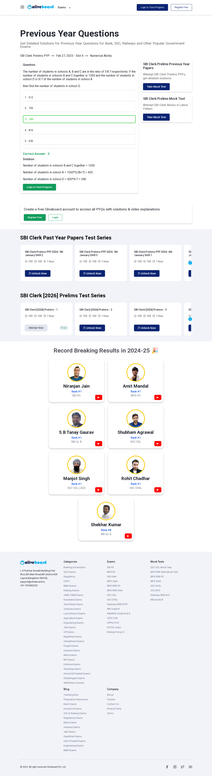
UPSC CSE (112, 618)
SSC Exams (70, 572)
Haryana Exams (72, 650)
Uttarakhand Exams (74, 641)
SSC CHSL (112, 599)
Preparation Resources (76, 699)
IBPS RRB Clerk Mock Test (164, 572)
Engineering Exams (74, 622)
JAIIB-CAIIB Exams (73, 595)
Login (55, 217)
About (110, 694)
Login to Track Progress (152, 7)
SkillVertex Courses (74, 682)
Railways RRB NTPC (117, 604)
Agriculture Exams (73, 618)
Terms (110, 713)
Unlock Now (38, 273)
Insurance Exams (73, 708)
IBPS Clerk (112, 581)
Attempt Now (36, 327)
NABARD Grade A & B (118, 613)
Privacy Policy (114, 708)
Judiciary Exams (72, 608)
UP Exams (69, 632)
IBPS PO (111, 572)
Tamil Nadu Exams (73, 604)
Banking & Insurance (74, 567)
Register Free (181, 7)
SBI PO (110, 567)
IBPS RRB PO (113, 585)
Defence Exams (72, 664)
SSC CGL (111, 595)
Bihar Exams (70, 655)
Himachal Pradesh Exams (77, 673)
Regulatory (69, 576)
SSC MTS (155, 590)
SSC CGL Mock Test (161, 567)
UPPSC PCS (113, 622)
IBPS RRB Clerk (115, 590)
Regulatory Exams (73, 718)
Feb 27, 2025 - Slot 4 (69, 55)
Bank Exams (70, 704)
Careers (111, 699)
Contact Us (113, 704)
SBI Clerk (111, 576)
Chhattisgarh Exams (74, 678)
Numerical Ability (101, 55)
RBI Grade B (113, 608)
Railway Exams (71, 590)
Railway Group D (116, 632)
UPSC (66, 581)
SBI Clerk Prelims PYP (35, 55)
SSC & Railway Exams (75, 713)
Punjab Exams (71, 645)
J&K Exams (70, 627)
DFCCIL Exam (114, 627)
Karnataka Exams (73, 599)
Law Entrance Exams (74, 613)
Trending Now (71, 694)
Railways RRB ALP (160, 595)
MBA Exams (70, 585)
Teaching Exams (72, 669)
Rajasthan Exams (73, 636)
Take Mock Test (156, 86)
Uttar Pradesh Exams (75, 741)
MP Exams (69, 659)
